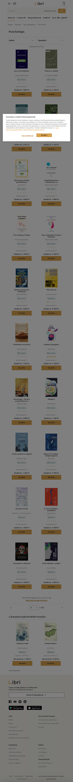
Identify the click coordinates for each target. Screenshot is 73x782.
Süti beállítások (27, 136)
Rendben (44, 135)
